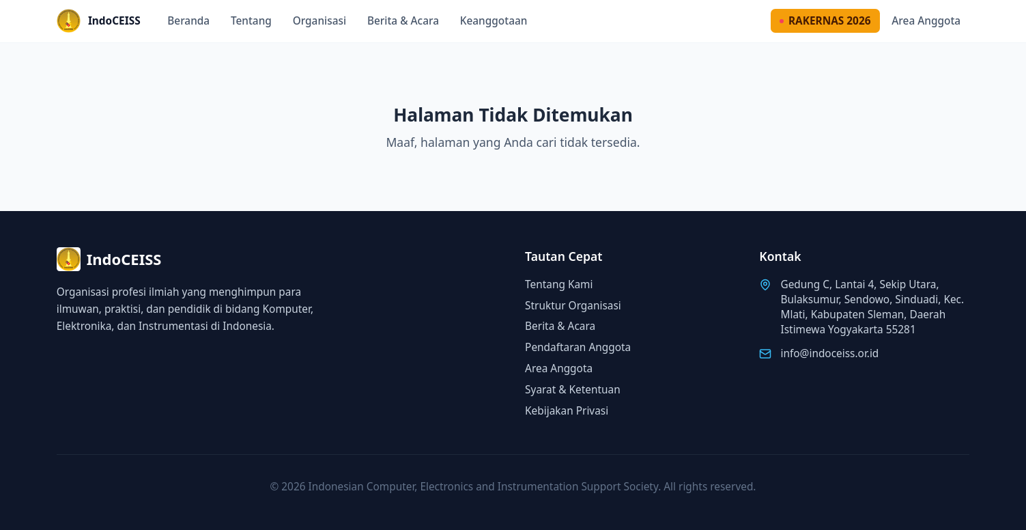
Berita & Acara (403, 21)
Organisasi (320, 21)
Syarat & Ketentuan (573, 389)
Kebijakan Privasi (566, 411)
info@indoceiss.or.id (829, 353)
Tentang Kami (559, 284)
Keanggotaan (494, 21)
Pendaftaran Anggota (578, 347)
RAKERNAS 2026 (825, 21)
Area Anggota (926, 21)
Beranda (188, 21)
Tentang (251, 21)
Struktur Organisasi (573, 305)
